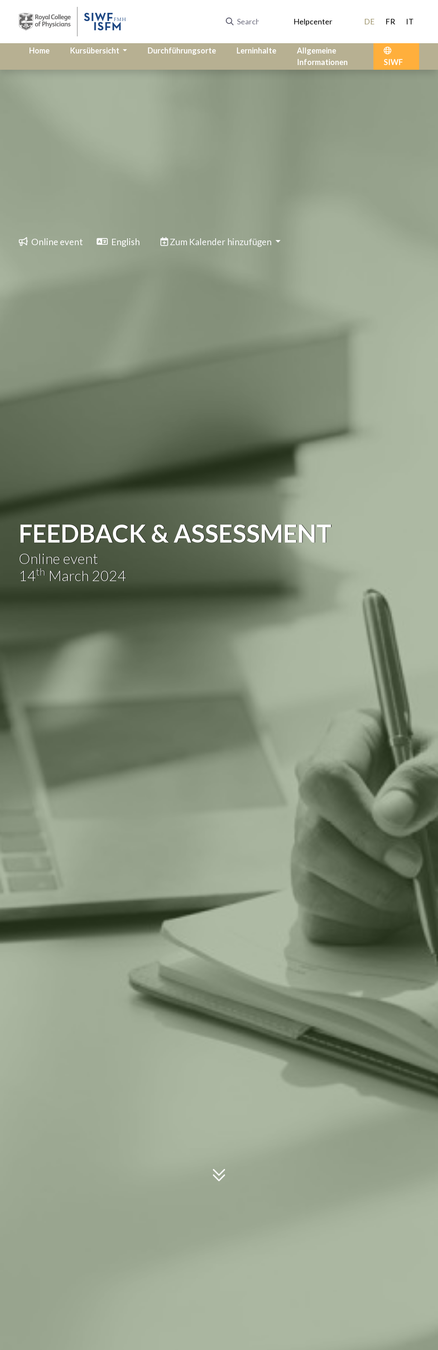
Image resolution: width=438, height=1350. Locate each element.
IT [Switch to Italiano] (410, 21)
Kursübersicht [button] (95, 50)
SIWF (393, 57)
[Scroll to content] (219, 1179)
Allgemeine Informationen (322, 56)
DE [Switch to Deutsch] (369, 21)
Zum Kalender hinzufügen (216, 242)
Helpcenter (312, 21)
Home (39, 50)
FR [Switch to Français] (390, 21)
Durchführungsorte (182, 50)
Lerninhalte (256, 50)
